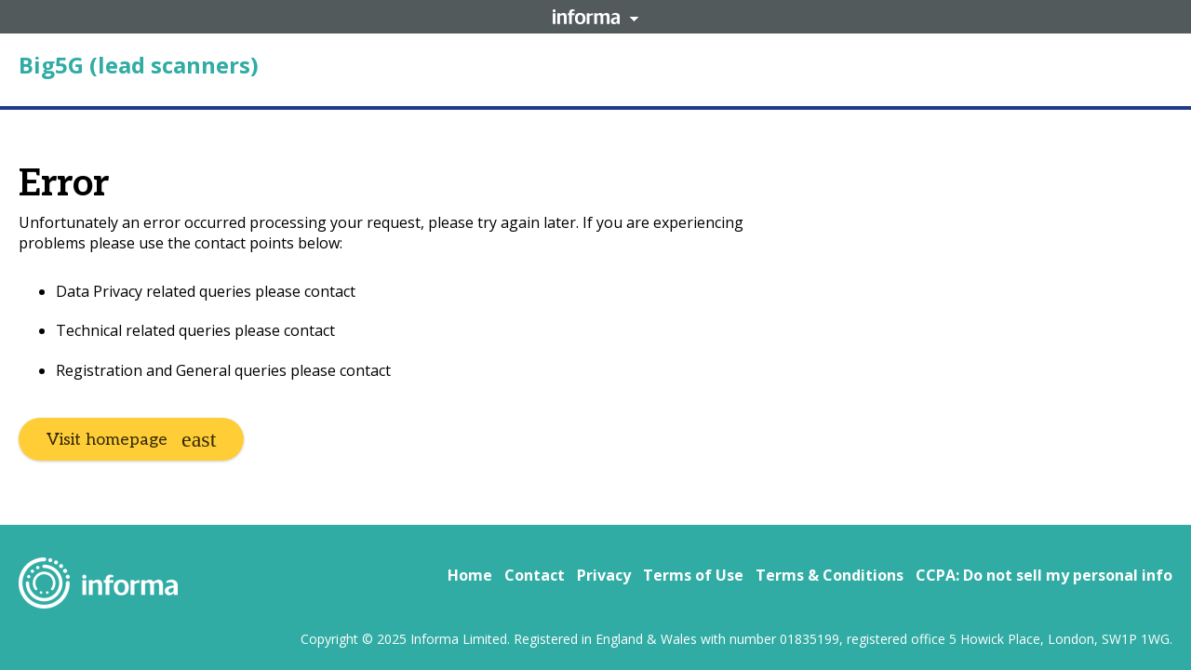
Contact (534, 575)
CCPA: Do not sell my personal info (1044, 575)
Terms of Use (693, 575)
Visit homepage (107, 439)
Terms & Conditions (829, 575)
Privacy (604, 575)
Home (470, 575)
